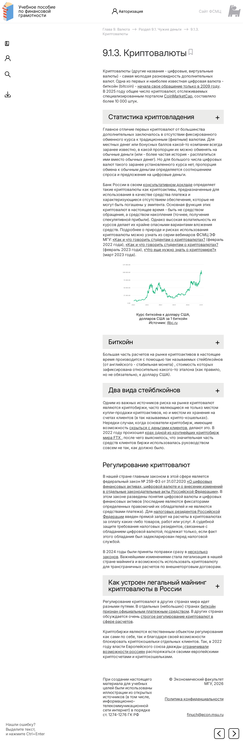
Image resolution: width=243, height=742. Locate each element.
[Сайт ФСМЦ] (220, 11)
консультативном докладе (167, 184)
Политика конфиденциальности (194, 699)
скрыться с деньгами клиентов (158, 427)
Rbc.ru (172, 323)
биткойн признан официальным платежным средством (159, 609)
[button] (8, 44)
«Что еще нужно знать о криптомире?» (180, 249)
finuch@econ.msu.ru (205, 714)
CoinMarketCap (178, 96)
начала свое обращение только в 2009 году (179, 86)
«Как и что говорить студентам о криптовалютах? (158, 239)
